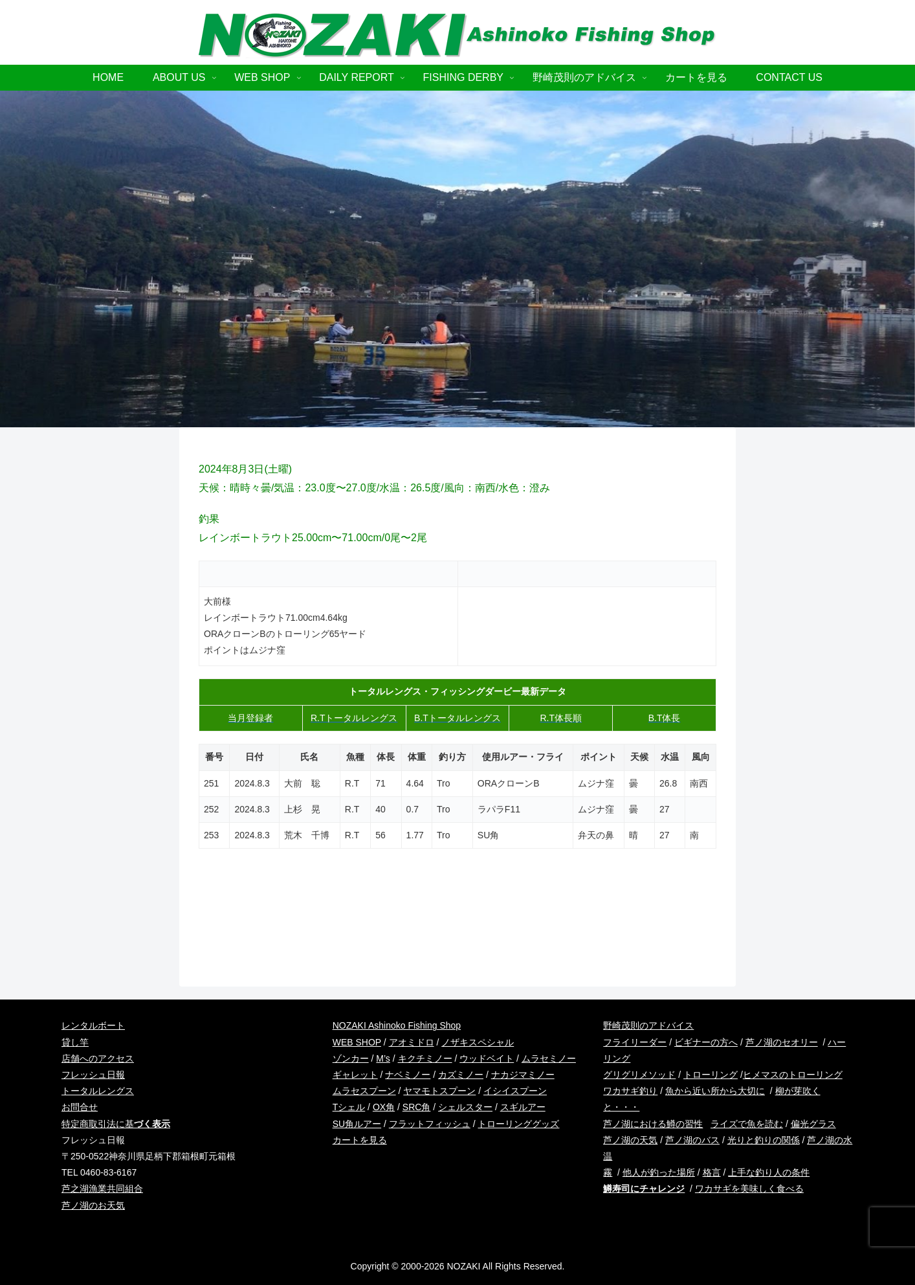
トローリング (710, 1074)
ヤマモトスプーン (439, 1091)
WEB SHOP (357, 1042)
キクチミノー (425, 1058)
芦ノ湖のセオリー (781, 1042)
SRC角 (416, 1107)
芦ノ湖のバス (692, 1140)
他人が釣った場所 (659, 1172)
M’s (383, 1058)
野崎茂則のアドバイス (648, 1025)
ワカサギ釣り (630, 1091)
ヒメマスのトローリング (793, 1074)
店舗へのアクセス (97, 1058)
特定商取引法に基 (115, 1124)
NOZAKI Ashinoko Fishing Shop (397, 1025)
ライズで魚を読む (747, 1124)
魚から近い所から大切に (715, 1091)
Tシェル (349, 1107)
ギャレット (355, 1074)
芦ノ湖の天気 (630, 1140)
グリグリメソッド (639, 1074)
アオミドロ (411, 1042)
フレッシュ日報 (93, 1074)
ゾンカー (351, 1058)
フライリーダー (635, 1042)
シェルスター (465, 1107)
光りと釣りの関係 (763, 1140)
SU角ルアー (357, 1124)
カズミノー (460, 1074)
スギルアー (523, 1107)
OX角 (384, 1107)
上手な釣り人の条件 (769, 1172)
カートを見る (360, 1140)
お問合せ (79, 1107)
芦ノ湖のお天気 (93, 1205)
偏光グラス (813, 1124)
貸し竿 (75, 1042)
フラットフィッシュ (429, 1124)
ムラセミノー (549, 1058)
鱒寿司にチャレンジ (644, 1188)
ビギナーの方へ (706, 1042)
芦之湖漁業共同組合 (102, 1188)
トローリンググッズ (518, 1124)
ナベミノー (407, 1074)
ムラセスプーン (364, 1091)
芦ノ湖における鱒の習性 (653, 1124)
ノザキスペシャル (477, 1042)
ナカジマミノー (523, 1074)
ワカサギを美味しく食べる (749, 1188)
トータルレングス (97, 1091)
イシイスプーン (515, 1091)
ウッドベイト (486, 1058)
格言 (712, 1172)
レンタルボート (93, 1025)
